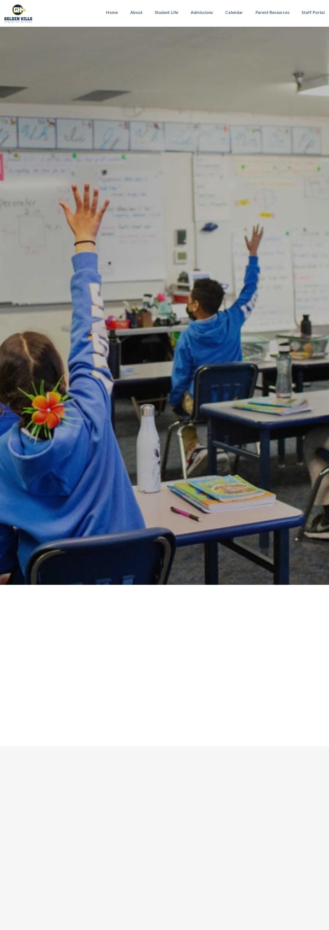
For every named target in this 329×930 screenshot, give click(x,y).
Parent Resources (272, 12)
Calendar (234, 12)
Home (112, 12)
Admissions (202, 12)
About (136, 12)
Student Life (167, 12)
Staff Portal (313, 12)
